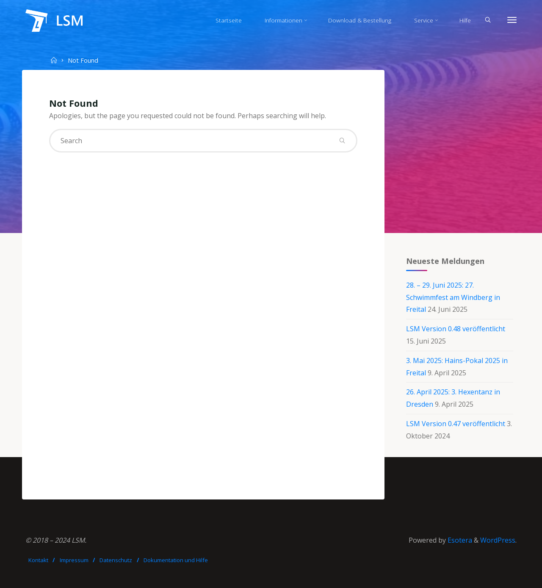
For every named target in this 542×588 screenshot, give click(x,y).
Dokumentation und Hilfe (176, 560)
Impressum (74, 560)
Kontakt (38, 560)
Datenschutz (116, 560)
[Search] (488, 20)
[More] (512, 20)
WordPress (497, 540)
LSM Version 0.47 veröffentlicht (455, 423)
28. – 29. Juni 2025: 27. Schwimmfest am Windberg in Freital (453, 297)
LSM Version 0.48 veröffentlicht (455, 328)
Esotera (459, 540)
